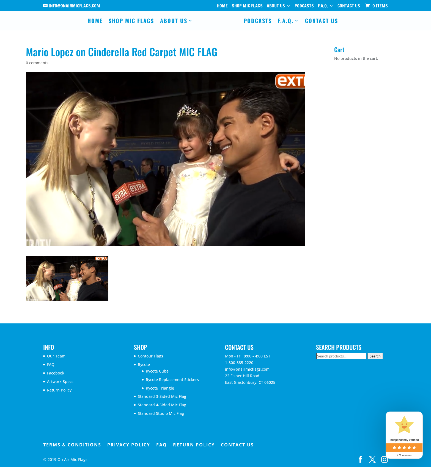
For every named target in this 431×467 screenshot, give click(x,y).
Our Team (56, 356)
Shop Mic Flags (247, 6)
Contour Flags (150, 356)
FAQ (50, 364)
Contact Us (348, 6)
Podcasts (304, 6)
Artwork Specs (60, 381)
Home (222, 6)
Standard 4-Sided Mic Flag (162, 404)
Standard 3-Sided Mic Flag (162, 396)
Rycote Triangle (160, 388)
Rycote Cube (157, 371)
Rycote (144, 364)
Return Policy (59, 390)
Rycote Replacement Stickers (172, 379)
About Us (276, 6)
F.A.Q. (323, 6)
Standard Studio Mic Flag (161, 413)
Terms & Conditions (72, 445)
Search (375, 356)
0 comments (37, 62)
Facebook (55, 373)
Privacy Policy (128, 445)
